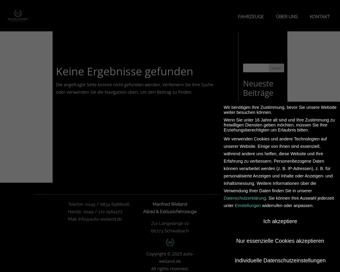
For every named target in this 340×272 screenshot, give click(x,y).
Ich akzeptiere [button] (280, 218)
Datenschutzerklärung (245, 195)
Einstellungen (248, 202)
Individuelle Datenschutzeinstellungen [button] (280, 258)
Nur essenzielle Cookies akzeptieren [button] (280, 238)
